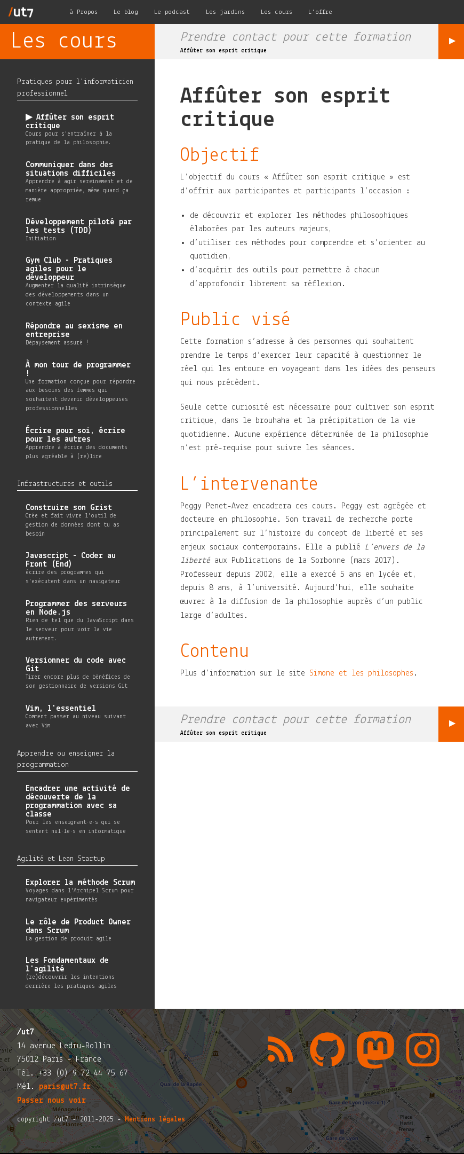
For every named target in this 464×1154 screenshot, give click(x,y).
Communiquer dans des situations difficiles (71, 169)
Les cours (276, 12)
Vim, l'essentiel (61, 708)
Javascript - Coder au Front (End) (71, 560)
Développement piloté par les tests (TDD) (79, 226)
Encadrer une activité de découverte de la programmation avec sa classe (78, 801)
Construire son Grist (69, 508)
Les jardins (225, 12)
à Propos (83, 12)
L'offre (320, 12)
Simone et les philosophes (361, 673)
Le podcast (172, 12)
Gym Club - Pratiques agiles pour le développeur (69, 269)
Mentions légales (155, 1119)
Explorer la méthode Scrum (80, 882)
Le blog (126, 12)
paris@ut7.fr (65, 1086)
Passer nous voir (51, 1100)
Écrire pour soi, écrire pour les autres (75, 435)
